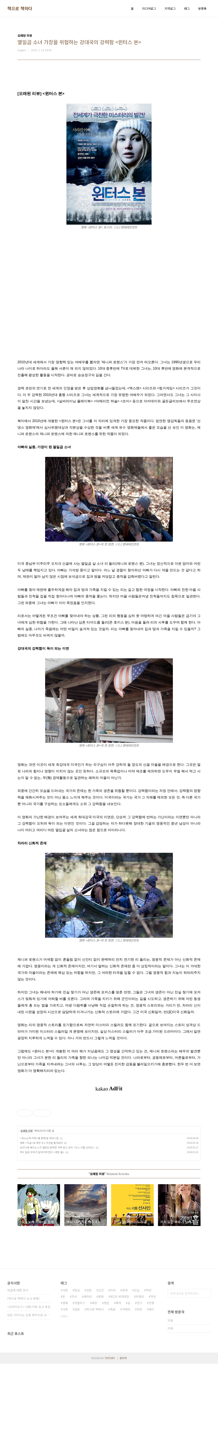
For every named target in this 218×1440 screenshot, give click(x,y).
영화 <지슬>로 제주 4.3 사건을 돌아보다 (41, 1219)
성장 (89, 1366)
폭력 (118, 1379)
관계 (125, 1366)
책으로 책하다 (19, 8)
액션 (153, 1373)
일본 (77, 1386)
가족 (65, 1386)
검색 (206, 1370)
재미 (151, 1386)
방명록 (202, 8)
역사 (74, 1373)
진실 (136, 1366)
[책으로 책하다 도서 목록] (23, 1375)
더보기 (64, 1392)
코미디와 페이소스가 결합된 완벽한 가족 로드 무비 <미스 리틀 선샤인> (57, 1224)
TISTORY (110, 1434)
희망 (139, 1386)
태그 (187, 8)
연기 (139, 1379)
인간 (101, 1366)
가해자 (126, 1386)
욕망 (94, 1379)
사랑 (65, 1366)
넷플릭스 (79, 1379)
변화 (101, 1373)
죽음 (113, 1386)
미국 (113, 1366)
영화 (65, 1379)
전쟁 (151, 1379)
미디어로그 (149, 8)
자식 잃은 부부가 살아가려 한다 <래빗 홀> (42, 1228)
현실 (77, 1366)
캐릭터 (87, 1373)
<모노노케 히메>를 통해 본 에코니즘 (39, 1214)
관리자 (123, 1434)
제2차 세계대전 (119, 1373)
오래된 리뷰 (26, 1207)
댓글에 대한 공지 (17, 1366)
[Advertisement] (109, 1138)
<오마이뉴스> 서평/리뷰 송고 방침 (28, 1383)
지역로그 (170, 8)
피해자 (140, 1373)
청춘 (106, 1379)
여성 (148, 1366)
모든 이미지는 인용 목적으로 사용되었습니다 (28, 1391)
